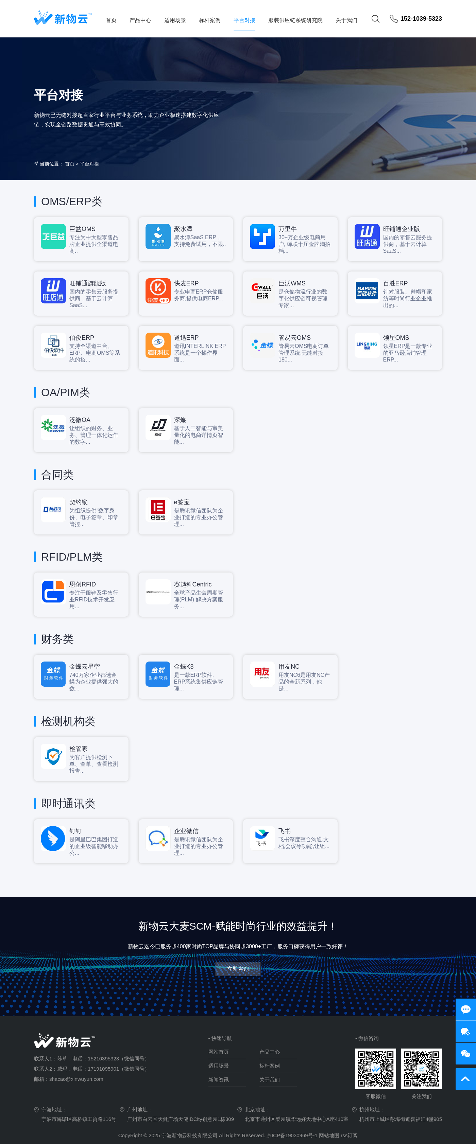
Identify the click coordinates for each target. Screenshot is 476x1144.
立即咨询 (238, 969)
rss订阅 (349, 1135)
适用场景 (175, 20)
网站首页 (218, 1052)
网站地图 (329, 1135)
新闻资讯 (218, 1080)
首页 (111, 20)
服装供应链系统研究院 (295, 20)
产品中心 (140, 20)
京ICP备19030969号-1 (293, 1135)
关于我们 (346, 20)
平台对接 (244, 20)
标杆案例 (210, 20)
